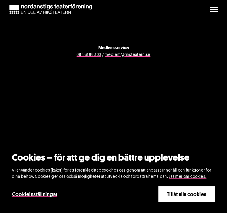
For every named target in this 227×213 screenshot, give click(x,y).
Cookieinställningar (34, 194)
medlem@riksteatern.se (127, 54)
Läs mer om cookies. (187, 177)
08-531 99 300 (89, 54)
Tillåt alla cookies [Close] (187, 194)
